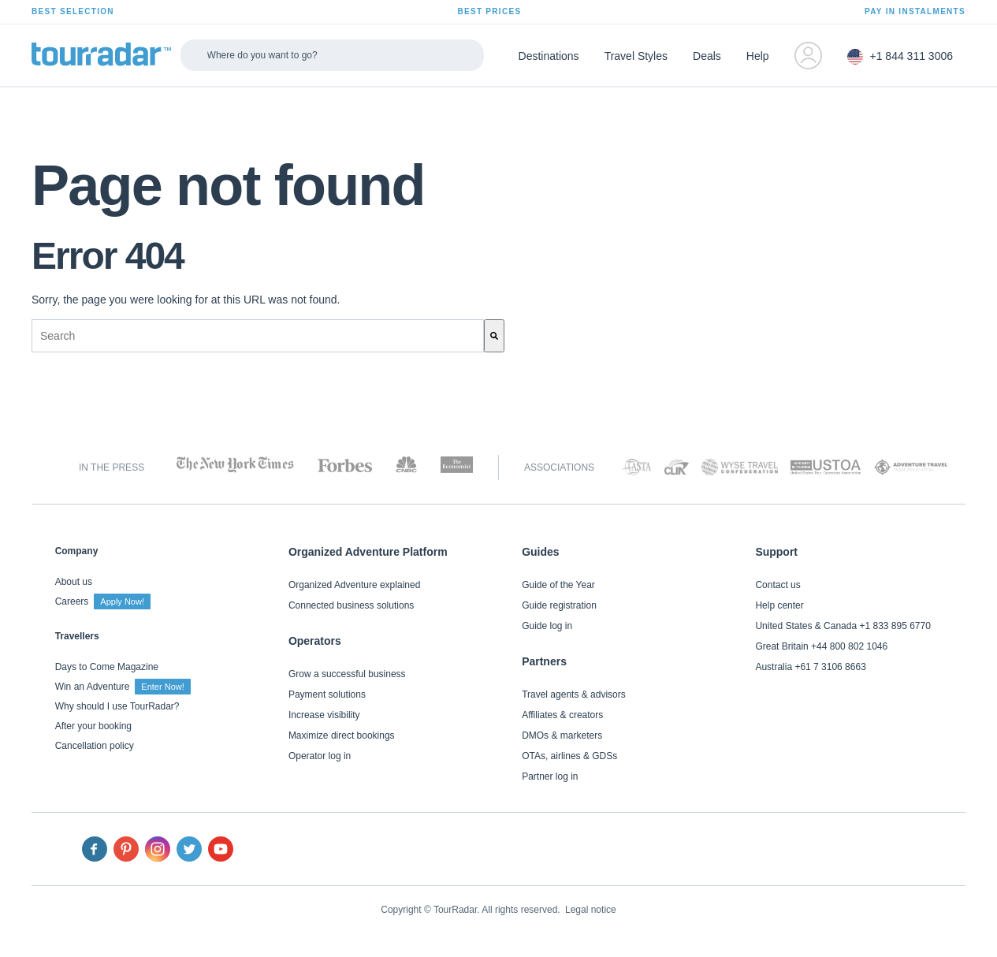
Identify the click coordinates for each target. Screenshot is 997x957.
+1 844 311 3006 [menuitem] (900, 57)
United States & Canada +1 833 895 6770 (843, 625)
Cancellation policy (94, 745)
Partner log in (550, 776)
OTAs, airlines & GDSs (569, 756)
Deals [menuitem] (707, 56)
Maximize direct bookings (341, 735)
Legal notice (590, 909)
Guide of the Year (558, 584)
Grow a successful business (347, 674)
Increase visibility (324, 715)
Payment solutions (327, 694)
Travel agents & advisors (574, 694)
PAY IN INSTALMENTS (915, 11)
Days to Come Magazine (106, 666)
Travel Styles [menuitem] (636, 56)
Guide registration (559, 605)
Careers (103, 601)
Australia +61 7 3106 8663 (810, 666)
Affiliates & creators (562, 715)
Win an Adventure (123, 686)
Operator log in (319, 756)
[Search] (494, 335)
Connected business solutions (351, 605)
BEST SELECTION (73, 11)
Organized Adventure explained (354, 584)
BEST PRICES (489, 11)
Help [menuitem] (757, 56)
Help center (779, 605)
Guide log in (547, 625)
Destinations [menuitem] (549, 56)
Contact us (777, 584)
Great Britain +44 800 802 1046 (821, 646)
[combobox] (258, 335)
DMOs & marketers (562, 735)
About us (73, 581)
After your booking (93, 726)
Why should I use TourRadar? (117, 706)
